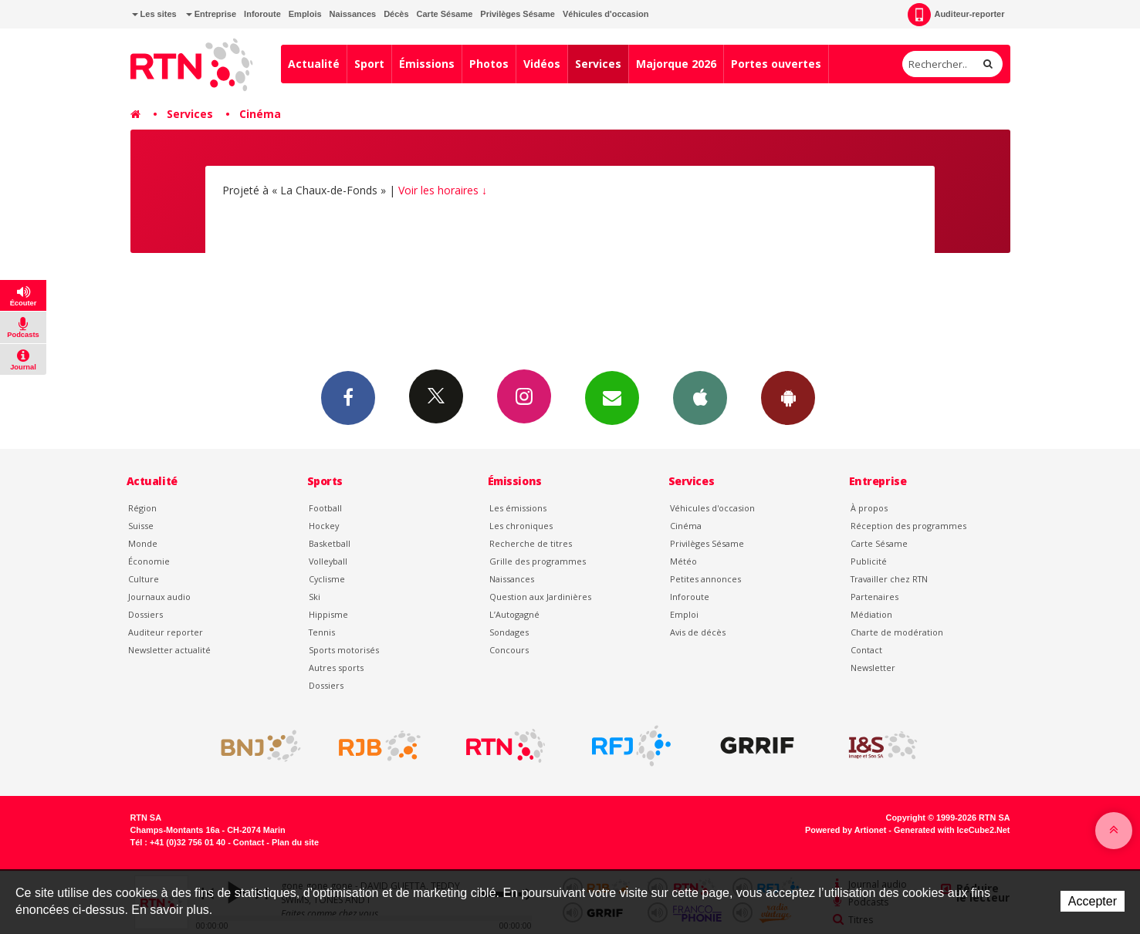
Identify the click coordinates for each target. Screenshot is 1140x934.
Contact (866, 650)
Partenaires (874, 597)
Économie (149, 561)
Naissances (353, 14)
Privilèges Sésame (517, 14)
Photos (489, 63)
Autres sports (336, 668)
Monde (142, 543)
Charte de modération (897, 632)
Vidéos (541, 63)
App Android (788, 397)
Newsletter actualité (169, 650)
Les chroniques (521, 526)
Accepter (1092, 901)
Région (142, 508)
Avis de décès (698, 632)
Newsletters (612, 397)
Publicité (869, 561)
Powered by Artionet (845, 830)
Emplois (305, 14)
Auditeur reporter (165, 632)
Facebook (348, 397)
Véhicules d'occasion (605, 14)
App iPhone (700, 397)
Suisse (141, 526)
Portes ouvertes (776, 63)
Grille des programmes (537, 561)
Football (325, 508)
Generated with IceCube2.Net (952, 830)
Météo (683, 561)
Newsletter (873, 668)
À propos (869, 508)
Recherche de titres (530, 543)
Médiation (871, 614)
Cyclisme (327, 579)
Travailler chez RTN (889, 579)
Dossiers (145, 614)
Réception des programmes (908, 526)
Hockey (324, 526)
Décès (396, 14)
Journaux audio (159, 597)
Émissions (427, 63)
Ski (314, 597)
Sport (369, 63)
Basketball (329, 543)
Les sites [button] (154, 14)
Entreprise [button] (211, 14)
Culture (143, 579)
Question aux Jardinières (540, 597)
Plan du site (295, 842)
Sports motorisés (344, 650)
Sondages (509, 632)
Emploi (684, 614)
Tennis (322, 632)
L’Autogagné (514, 614)
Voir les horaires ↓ (442, 190)
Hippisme (328, 614)
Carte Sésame (445, 14)
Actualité (314, 63)
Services (598, 63)
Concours (509, 650)
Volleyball (328, 561)
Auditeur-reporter (956, 14)
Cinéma (260, 113)
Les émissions (517, 508)
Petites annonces (705, 579)
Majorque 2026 (676, 63)
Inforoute (262, 14)
